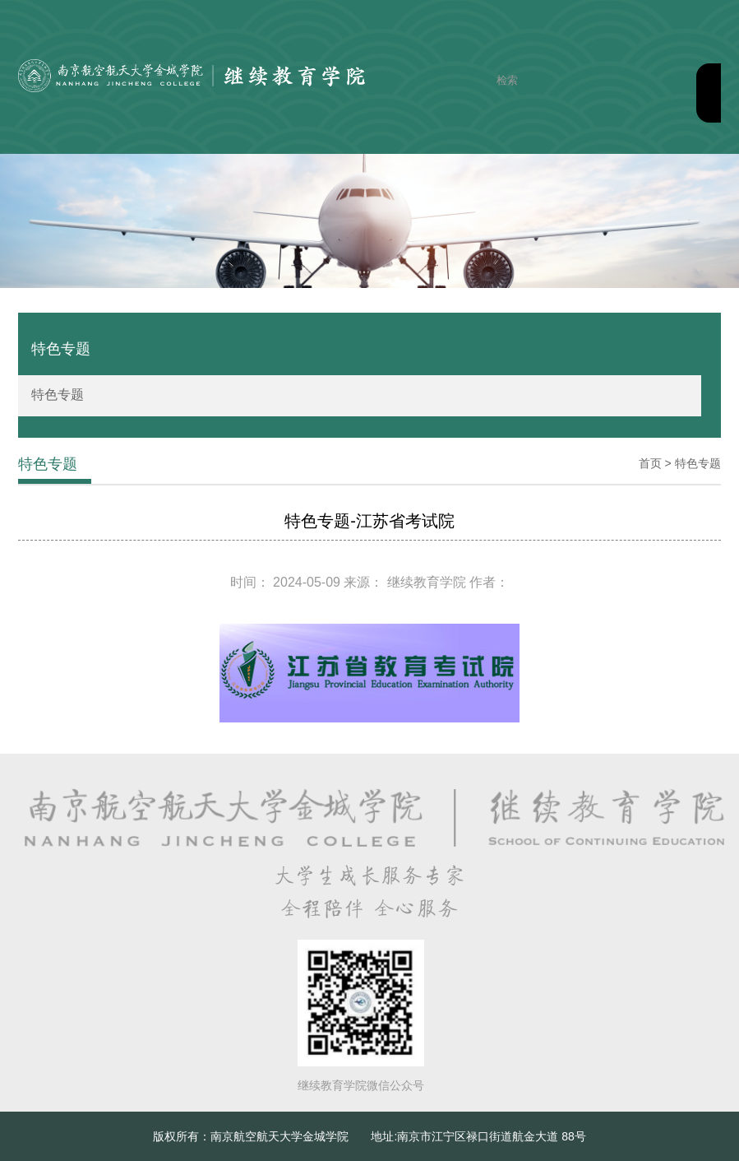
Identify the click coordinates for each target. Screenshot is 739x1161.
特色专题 (57, 395)
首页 (650, 463)
